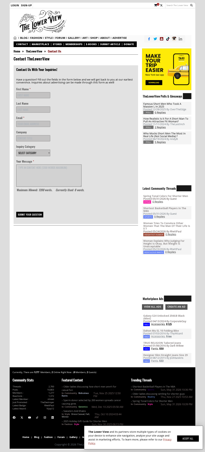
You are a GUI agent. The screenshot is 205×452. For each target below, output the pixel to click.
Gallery (74, 38)
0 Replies (157, 201)
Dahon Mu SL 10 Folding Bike (161, 330)
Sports (151, 389)
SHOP (94, 38)
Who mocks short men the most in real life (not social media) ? (164, 135)
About (105, 38)
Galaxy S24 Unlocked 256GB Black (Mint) (164, 317)
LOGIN (15, 5)
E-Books (91, 44)
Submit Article (110, 44)
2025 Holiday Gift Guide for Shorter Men (85, 421)
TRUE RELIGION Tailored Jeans (162, 343)
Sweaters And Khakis (74, 411)
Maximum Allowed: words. (50, 190)
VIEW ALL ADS (152, 306)
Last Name (22, 103)
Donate (129, 44)
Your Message (25, 161)
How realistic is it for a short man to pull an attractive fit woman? (165, 120)
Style (49, 38)
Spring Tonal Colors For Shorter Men (165, 196)
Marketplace (40, 44)
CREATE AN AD (176, 306)
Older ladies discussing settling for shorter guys (159, 393)
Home (15, 37)
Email (20, 118)
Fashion (36, 38)
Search (191, 5)
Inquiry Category (25, 146)
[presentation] (36, 203)
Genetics (83, 406)
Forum (60, 38)
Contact (22, 44)
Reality (151, 396)
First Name (23, 89)
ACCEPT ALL (188, 438)
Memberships (74, 44)
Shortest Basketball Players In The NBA (164, 209)
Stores (57, 44)
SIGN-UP (26, 5)
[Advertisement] (132, 21)
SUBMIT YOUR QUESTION (30, 214)
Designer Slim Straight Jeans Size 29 (165, 355)
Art (85, 38)
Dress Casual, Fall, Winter (76, 415)
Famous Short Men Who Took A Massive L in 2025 (162, 105)
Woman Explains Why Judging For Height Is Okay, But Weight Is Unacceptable (163, 243)
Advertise (119, 38)
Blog (24, 38)
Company (21, 132)
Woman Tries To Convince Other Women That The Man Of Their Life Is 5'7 (166, 225)
